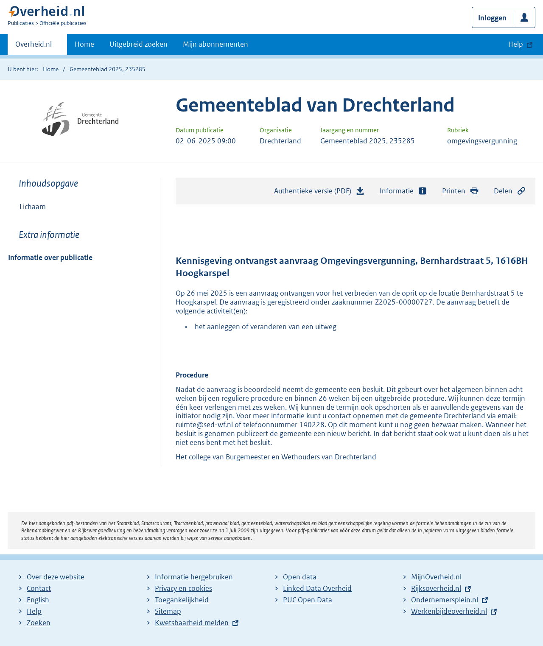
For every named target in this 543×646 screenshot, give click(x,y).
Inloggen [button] (492, 17)
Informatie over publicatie (50, 257)
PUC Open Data (307, 599)
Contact (39, 588)
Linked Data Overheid (317, 588)
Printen (460, 191)
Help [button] (515, 44)
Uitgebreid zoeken (138, 44)
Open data (299, 577)
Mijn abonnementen (215, 44)
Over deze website (55, 577)
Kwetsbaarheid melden (192, 622)
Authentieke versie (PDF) (319, 193)
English (38, 599)
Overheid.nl (33, 47)
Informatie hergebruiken (194, 577)
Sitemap (168, 611)
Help (34, 611)
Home (84, 44)
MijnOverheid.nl (436, 577)
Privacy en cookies (183, 588)
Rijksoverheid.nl (436, 588)
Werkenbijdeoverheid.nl (449, 611)
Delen (510, 191)
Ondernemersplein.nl (444, 599)
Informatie (403, 191)
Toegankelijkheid (182, 599)
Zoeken (38, 622)
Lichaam (33, 206)
